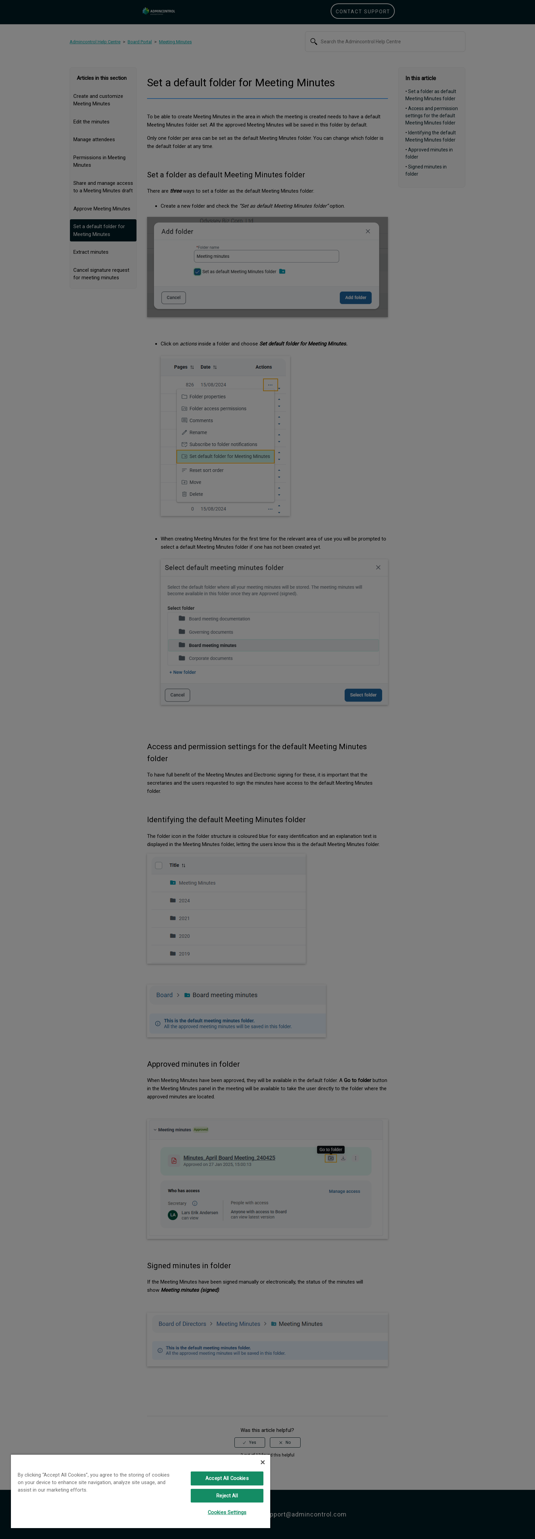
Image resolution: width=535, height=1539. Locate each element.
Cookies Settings (227, 1512)
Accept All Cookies (227, 1478)
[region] (140, 1491)
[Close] (263, 1462)
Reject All (226, 1496)
